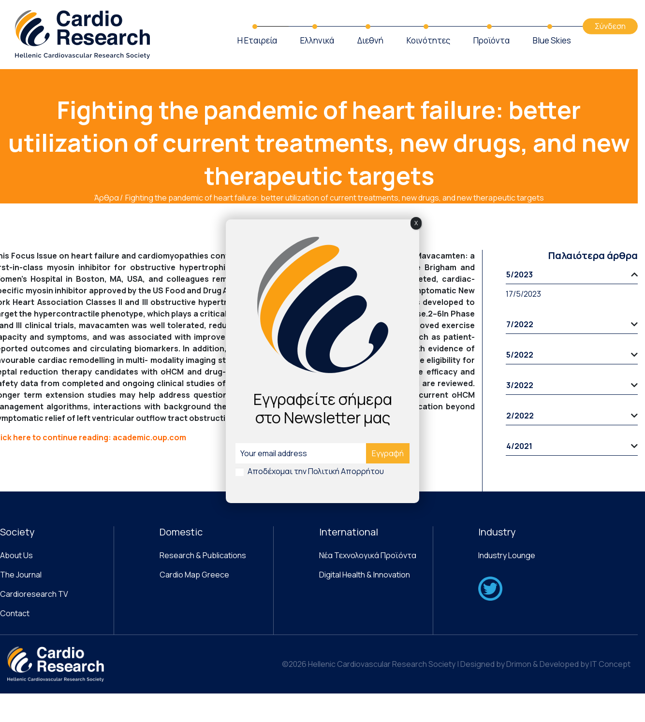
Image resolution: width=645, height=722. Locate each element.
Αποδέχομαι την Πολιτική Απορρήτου (316, 471)
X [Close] (416, 223)
